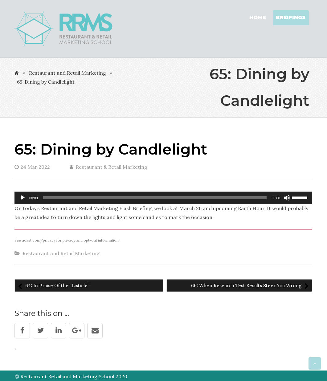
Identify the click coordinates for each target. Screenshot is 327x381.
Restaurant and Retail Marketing (67, 73)
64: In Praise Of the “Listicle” (56, 285)
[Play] (22, 198)
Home (257, 17)
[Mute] (287, 198)
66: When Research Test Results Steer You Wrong (247, 285)
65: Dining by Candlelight (110, 149)
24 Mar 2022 (32, 167)
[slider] (155, 197)
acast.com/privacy (38, 240)
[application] (163, 198)
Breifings (291, 17)
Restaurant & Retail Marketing (108, 167)
